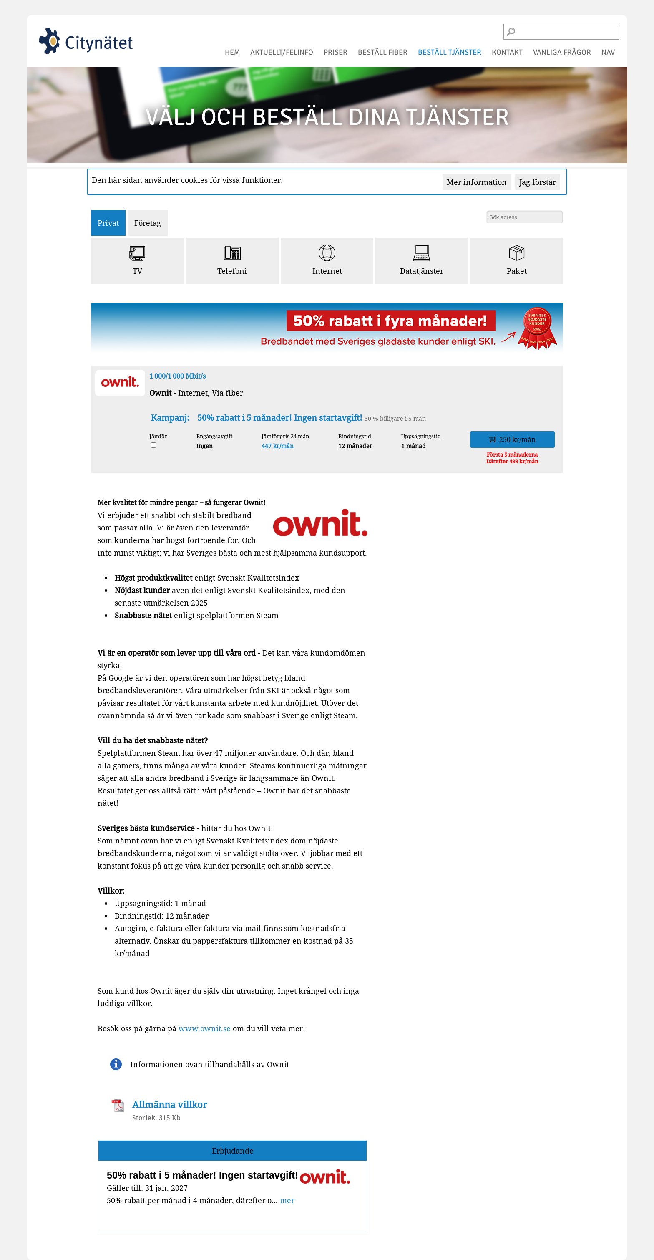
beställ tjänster (449, 52)
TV (137, 260)
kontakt (507, 52)
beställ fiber (382, 52)
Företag (147, 223)
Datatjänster (421, 260)
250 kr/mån (512, 439)
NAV (608, 52)
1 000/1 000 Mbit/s (177, 376)
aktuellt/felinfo (281, 52)
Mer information (477, 182)
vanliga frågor (562, 52)
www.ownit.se (205, 1028)
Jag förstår (537, 182)
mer (287, 1200)
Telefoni (232, 260)
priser (335, 52)
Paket (517, 260)
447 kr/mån (278, 446)
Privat (108, 223)
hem (232, 52)
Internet (327, 260)
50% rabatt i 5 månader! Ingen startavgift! (281, 417)
